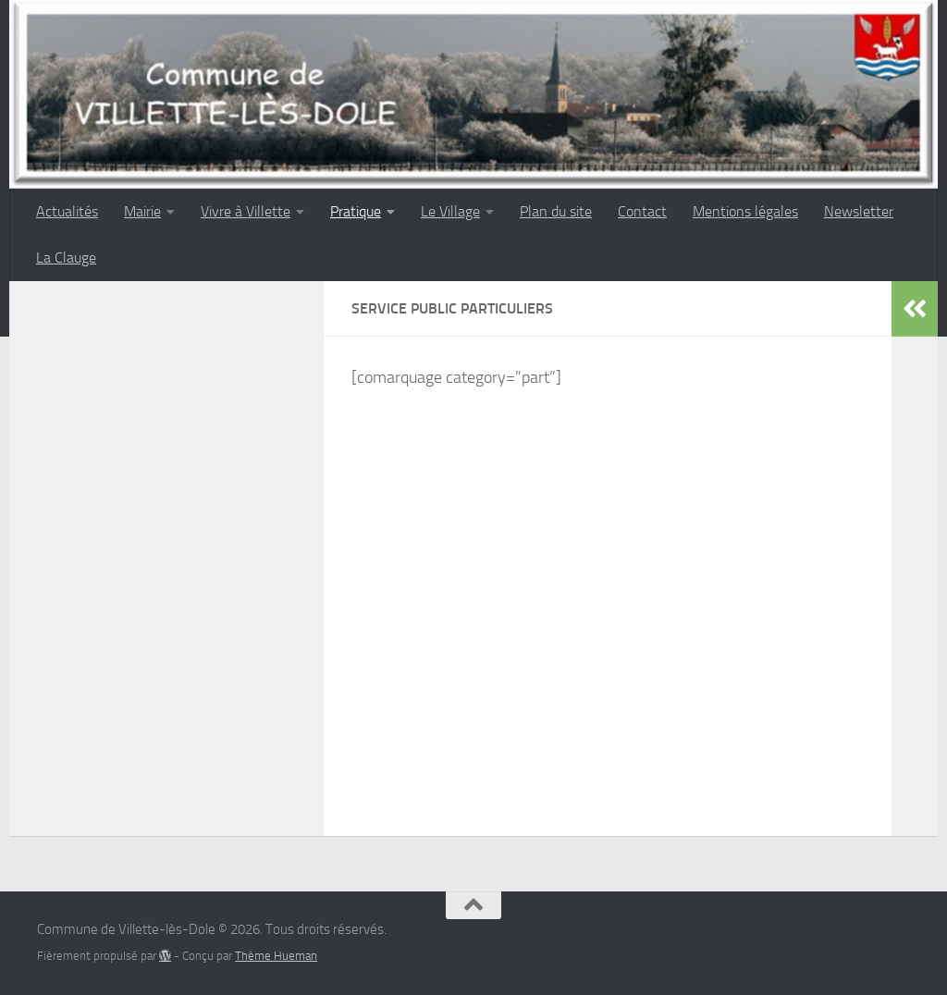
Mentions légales (745, 211)
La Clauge (66, 257)
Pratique (355, 211)
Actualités (67, 211)
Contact (642, 211)
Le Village (450, 211)
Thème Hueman (276, 956)
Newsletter (858, 211)
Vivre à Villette (245, 211)
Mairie (142, 211)
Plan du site (556, 211)
